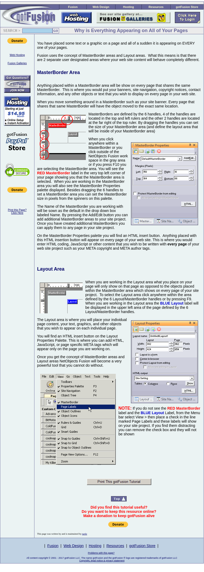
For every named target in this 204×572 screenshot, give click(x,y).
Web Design (101, 6)
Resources (156, 6)
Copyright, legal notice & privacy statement (102, 560)
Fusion (73, 6)
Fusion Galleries (17, 63)
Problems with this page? (101, 553)
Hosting (128, 6)
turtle (84, 533)
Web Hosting (17, 55)
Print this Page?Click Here (17, 211)
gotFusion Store (187, 6)
